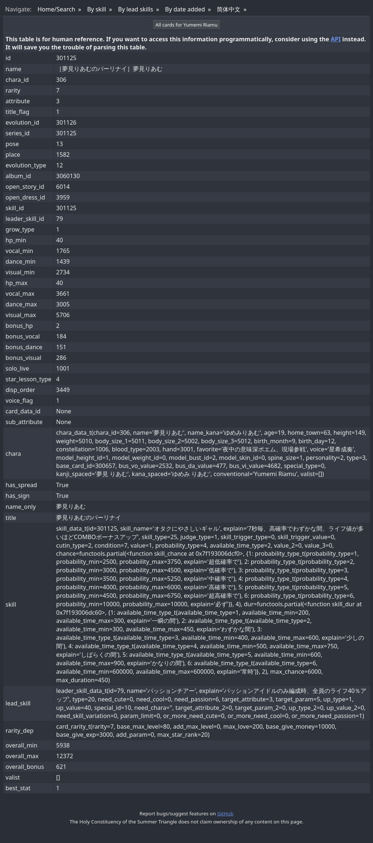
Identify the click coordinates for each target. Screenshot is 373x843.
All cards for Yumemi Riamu (186, 24)
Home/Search (56, 9)
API (336, 39)
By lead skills (135, 9)
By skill (96, 9)
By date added (185, 9)
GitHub (225, 813)
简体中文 (228, 9)
